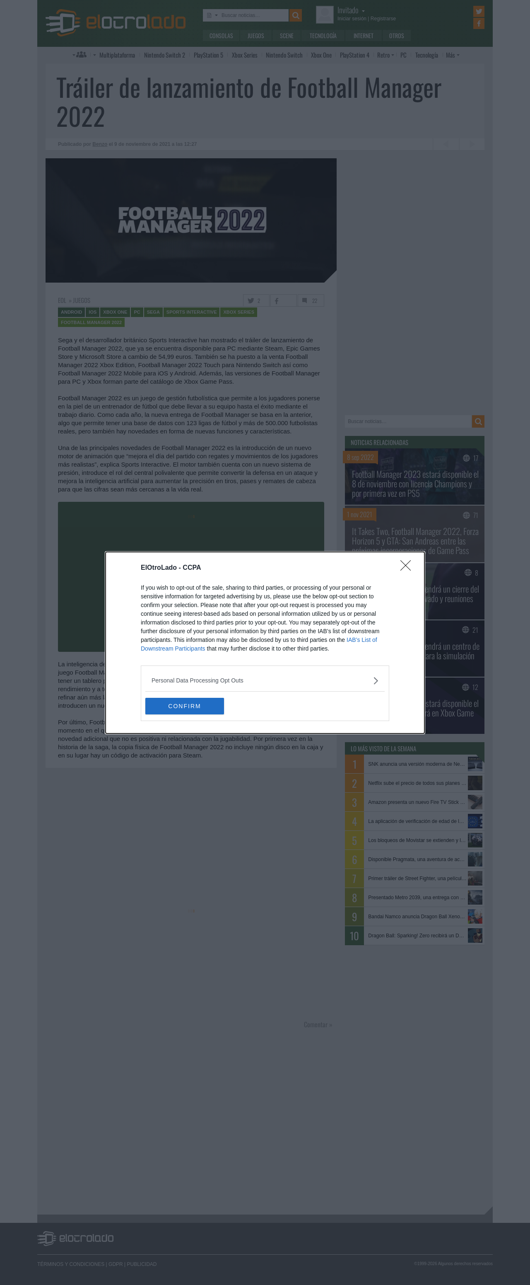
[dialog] (265, 642)
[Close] (408, 568)
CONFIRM (184, 705)
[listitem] (265, 680)
